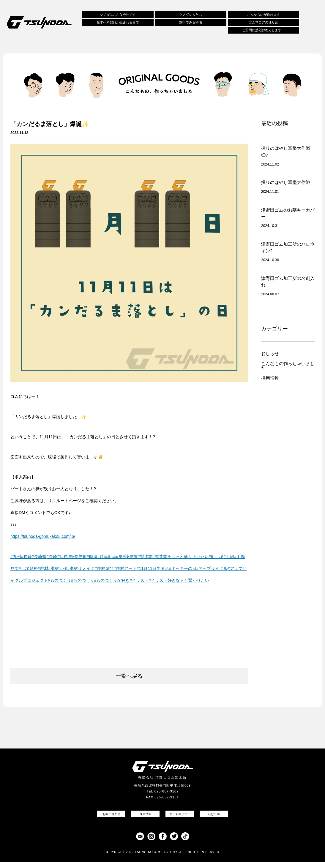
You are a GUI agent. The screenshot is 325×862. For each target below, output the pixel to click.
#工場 (228, 556)
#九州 (15, 556)
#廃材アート (125, 568)
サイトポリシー (179, 814)
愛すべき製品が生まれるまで (118, 22)
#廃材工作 (57, 568)
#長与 (66, 556)
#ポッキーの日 (182, 568)
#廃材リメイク (80, 568)
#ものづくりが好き (112, 580)
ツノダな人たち (190, 14)
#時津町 (104, 556)
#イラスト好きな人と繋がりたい (179, 580)
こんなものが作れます (263, 14)
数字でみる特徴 (190, 22)
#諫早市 (130, 556)
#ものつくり (82, 580)
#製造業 (145, 556)
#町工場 (216, 556)
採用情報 (270, 378)
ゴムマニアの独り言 (263, 22)
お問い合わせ (111, 814)
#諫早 (117, 556)
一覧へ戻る (129, 676)
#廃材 (43, 568)
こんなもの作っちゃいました (288, 366)
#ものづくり (59, 580)
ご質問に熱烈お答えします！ (263, 30)
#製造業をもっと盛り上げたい (180, 556)
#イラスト (139, 580)
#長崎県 (39, 556)
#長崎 (26, 556)
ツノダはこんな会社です (118, 14)
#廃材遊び (103, 568)
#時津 (92, 556)
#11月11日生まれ (153, 568)
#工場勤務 (28, 568)
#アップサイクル (212, 568)
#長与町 (79, 556)
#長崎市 (53, 556)
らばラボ (214, 814)
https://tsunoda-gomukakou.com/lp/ (42, 536)
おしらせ (270, 353)
